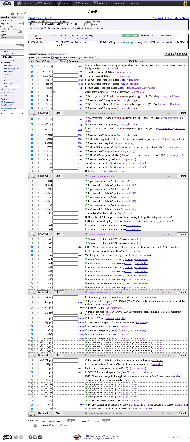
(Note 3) (124, 251)
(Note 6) (128, 263)
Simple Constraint (38, 54)
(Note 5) (129, 259)
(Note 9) (115, 326)
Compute (6, 62)
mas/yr (81, 326)
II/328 (12, 35)
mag (80, 96)
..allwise (12, 37)
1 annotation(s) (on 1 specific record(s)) (74, 38)
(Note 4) (127, 255)
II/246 (134, 408)
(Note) (172, 42)
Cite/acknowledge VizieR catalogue (102, 436)
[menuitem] (7, 3)
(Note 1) (124, 79)
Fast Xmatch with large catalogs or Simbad (171, 18)
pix (79, 163)
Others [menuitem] (118, 3)
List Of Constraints (58, 54)
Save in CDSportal (7, 20)
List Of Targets (52, 18)
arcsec (81, 79)
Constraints (46, 57)
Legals (185, 437)
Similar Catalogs (130, 35)
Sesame (52, 21)
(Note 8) (125, 372)
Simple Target (36, 18)
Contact (176, 437)
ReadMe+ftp (166, 35)
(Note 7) (124, 368)
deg (80, 71)
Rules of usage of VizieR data (100, 438)
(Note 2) (160, 247)
